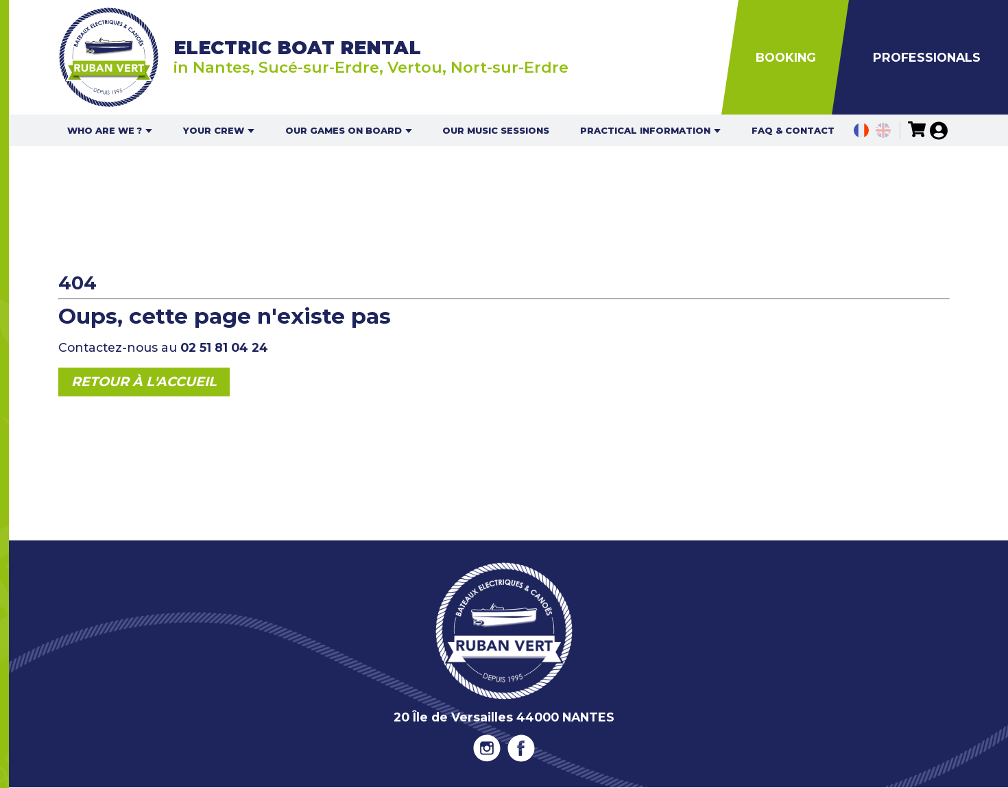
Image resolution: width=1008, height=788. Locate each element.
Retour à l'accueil (144, 382)
